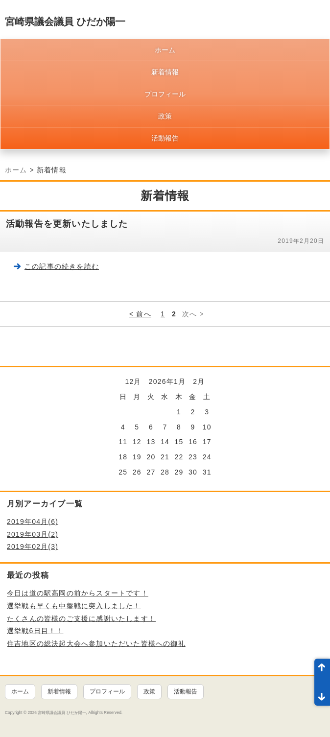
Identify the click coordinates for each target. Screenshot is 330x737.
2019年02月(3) (32, 546)
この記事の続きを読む (61, 266)
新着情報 (165, 72)
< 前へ (140, 314)
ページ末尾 (322, 694)
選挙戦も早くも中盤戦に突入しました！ (74, 606)
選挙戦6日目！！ (35, 631)
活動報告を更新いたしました (67, 224)
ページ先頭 (322, 670)
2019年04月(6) (32, 521)
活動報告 (165, 138)
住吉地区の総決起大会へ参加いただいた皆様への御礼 (96, 643)
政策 (165, 116)
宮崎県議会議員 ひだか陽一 (65, 21)
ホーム (165, 50)
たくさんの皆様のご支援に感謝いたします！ (81, 618)
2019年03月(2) (32, 534)
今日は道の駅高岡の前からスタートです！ (77, 593)
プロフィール (165, 94)
